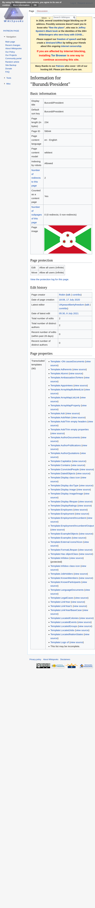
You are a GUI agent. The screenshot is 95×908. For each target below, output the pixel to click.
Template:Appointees (61, 385)
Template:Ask (57, 413)
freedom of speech (66, 39)
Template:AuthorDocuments (65, 437)
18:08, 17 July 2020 (69, 299)
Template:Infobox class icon (65, 566)
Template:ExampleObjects (64, 533)
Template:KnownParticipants (65, 582)
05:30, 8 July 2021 (69, 313)
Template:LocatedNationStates (66, 634)
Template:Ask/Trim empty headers (68, 421)
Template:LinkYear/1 (61, 606)
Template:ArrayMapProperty (65, 405)
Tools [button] (8, 78)
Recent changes (12, 45)
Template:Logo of (59, 642)
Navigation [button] (11, 37)
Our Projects (11, 55)
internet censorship (71, 46)
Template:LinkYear (60, 601)
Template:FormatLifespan (64, 549)
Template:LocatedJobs (62, 630)
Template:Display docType (64, 485)
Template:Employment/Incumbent (68, 518)
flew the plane (56, 27)
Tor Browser (58, 55)
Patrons (60, 66)
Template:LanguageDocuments (67, 589)
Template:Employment (62, 513)
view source (79, 369)
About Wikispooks (13, 48)
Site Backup (10, 65)
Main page (10, 42)
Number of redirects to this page (36, 178)
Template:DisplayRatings (63, 505)
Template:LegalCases (62, 597)
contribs (76, 294)
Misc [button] (8, 84)
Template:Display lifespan (64, 501)
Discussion (42, 11)
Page (31, 11)
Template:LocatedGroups (63, 626)
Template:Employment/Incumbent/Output (72, 525)
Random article (12, 62)
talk (68, 294)
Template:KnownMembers (64, 578)
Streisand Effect (54, 42)
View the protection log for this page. (49, 279)
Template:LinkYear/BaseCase (66, 610)
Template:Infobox (59, 558)
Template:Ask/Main (60, 417)
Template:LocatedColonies (64, 618)
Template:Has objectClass (64, 554)
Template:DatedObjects (62, 473)
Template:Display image (63, 489)
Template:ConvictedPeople (64, 469)
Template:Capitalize (60, 461)
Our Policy (10, 52)
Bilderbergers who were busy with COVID (60, 34)
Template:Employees (61, 509)
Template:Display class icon (65, 477)
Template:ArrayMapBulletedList (67, 389)
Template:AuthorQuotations (65, 453)
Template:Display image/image (66, 493)
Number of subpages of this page (36, 215)
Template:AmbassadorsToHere (66, 377)
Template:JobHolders (61, 573)
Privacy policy (35, 659)
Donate (8, 68)
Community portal (13, 58)
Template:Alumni (59, 373)
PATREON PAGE (11, 31)
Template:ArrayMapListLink (64, 397)
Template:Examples (60, 537)
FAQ (7, 72)
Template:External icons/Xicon (66, 542)
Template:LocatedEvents (63, 622)
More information (21, 5)
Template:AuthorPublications (65, 445)
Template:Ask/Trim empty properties (69, 429)
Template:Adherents (61, 369)
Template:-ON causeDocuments (67, 361)
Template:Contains (60, 465)
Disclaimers (65, 659)
